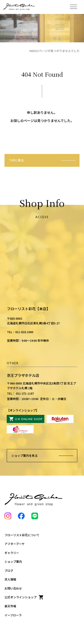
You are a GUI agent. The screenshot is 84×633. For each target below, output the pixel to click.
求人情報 (10, 579)
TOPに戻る (16, 160)
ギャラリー (11, 553)
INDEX (33, 51)
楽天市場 (10, 606)
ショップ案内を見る (24, 455)
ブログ (8, 570)
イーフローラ (13, 615)
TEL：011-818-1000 (20, 332)
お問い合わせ (13, 588)
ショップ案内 (13, 561)
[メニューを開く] (73, 7)
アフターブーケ (14, 544)
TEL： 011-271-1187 (20, 393)
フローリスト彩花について (21, 535)
